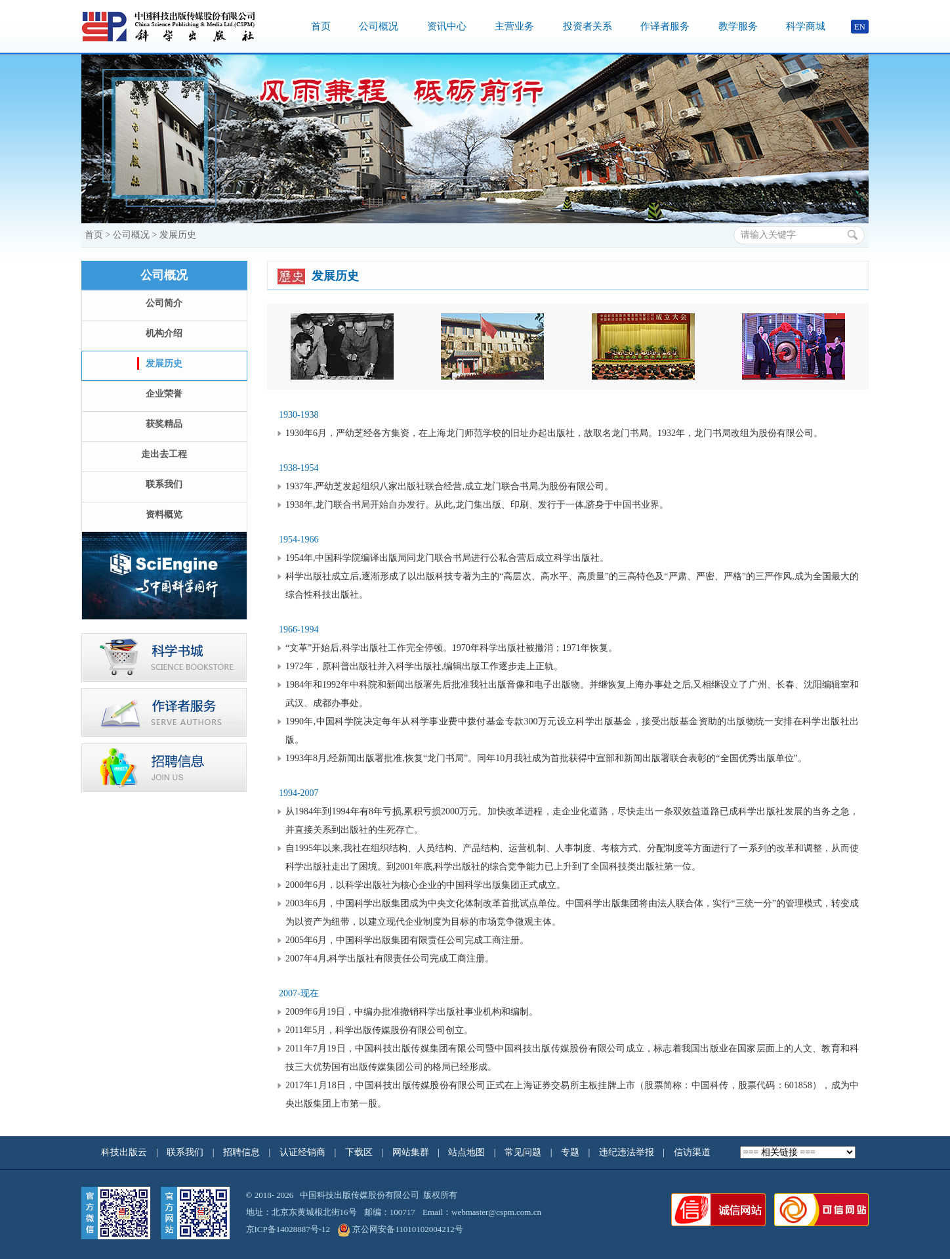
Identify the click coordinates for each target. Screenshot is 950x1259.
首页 (321, 26)
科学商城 (805, 26)
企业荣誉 (164, 394)
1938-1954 (299, 468)
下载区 (359, 1152)
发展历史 (177, 235)
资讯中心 (446, 26)
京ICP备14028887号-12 (288, 1229)
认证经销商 (303, 1152)
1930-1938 (299, 415)
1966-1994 (299, 629)
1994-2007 (299, 793)
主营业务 (514, 26)
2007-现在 (299, 993)
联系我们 (164, 484)
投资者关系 (587, 26)
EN (859, 27)
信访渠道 (693, 1152)
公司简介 (164, 303)
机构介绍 (164, 333)
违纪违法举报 (628, 1152)
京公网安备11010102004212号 (400, 1229)
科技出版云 (124, 1152)
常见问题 (524, 1152)
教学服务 (738, 26)
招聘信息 (242, 1152)
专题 (571, 1152)
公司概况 (378, 26)
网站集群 (412, 1152)
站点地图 (467, 1152)
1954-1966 (299, 539)
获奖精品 (164, 424)
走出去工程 (164, 454)
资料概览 (164, 514)
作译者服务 (665, 26)
